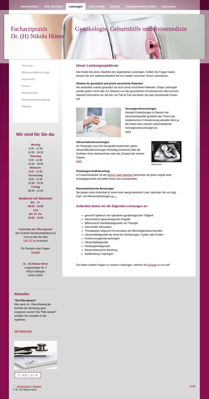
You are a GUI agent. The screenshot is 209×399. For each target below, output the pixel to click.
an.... (114, 196)
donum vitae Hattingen (120, 174)
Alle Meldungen (23, 331)
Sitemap (37, 386)
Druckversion (22, 386)
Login (193, 386)
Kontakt (35, 252)
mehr (128, 131)
